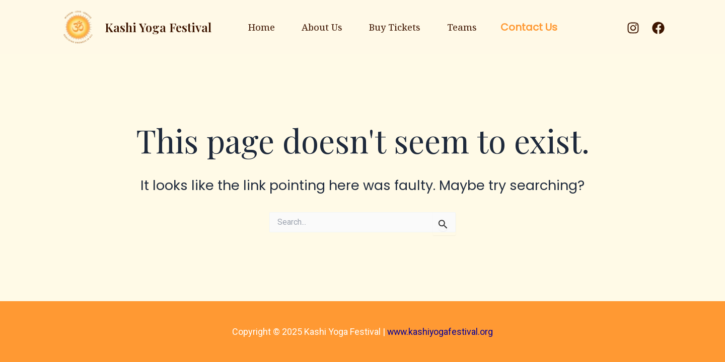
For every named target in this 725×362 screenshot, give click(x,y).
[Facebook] (658, 28)
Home (241, 27)
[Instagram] (633, 28)
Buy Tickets (401, 27)
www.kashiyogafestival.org (440, 331)
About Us (315, 27)
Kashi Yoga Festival (135, 27)
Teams (482, 27)
